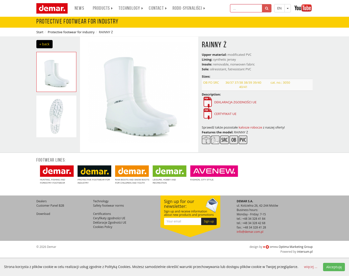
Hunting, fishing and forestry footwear (57, 174)
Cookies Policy (102, 227)
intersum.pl (305, 252)
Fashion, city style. (214, 173)
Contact (158, 8)
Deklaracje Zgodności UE (109, 222)
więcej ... (310, 266)
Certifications (102, 214)
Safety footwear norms (108, 205)
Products (103, 8)
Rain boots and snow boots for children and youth (132, 174)
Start (39, 32)
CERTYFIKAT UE (225, 114)
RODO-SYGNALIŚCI (189, 8)
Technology (131, 8)
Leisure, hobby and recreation (169, 174)
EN (279, 8)
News (79, 8)
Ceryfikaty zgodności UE (109, 218)
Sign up (209, 221)
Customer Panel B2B (50, 205)
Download (43, 214)
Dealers (41, 201)
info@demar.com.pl (250, 232)
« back (44, 44)
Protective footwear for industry (71, 32)
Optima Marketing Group (288, 247)
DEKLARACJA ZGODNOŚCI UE (235, 102)
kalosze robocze (250, 127)
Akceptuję (334, 267)
